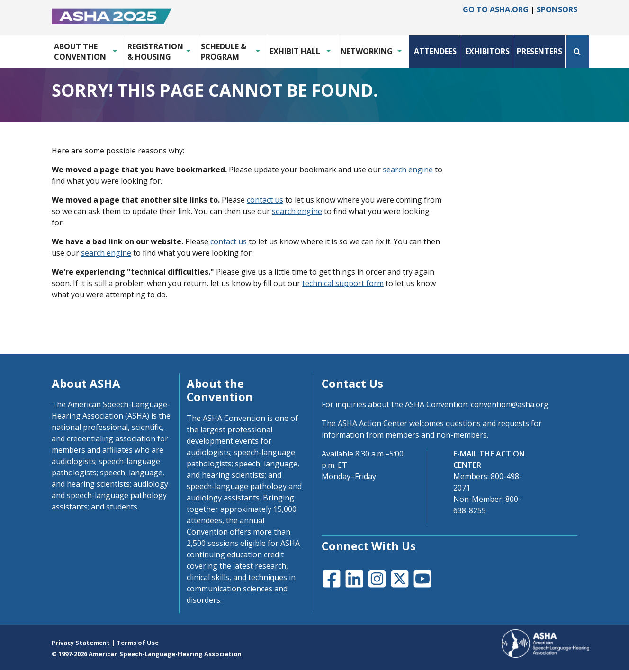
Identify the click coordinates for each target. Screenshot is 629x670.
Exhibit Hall (295, 51)
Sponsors (557, 9)
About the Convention (80, 51)
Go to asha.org (496, 9)
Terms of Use (138, 642)
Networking (367, 51)
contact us (265, 200)
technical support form (343, 283)
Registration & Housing (154, 51)
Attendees (435, 51)
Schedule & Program (223, 51)
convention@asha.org (509, 404)
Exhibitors (487, 51)
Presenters (539, 51)
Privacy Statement (81, 642)
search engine (408, 169)
